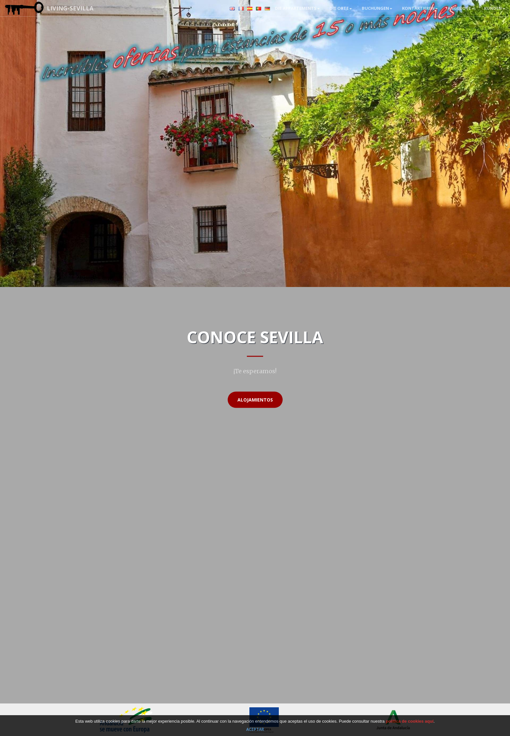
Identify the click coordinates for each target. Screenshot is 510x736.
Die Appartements (297, 8)
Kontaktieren (420, 8)
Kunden (494, 8)
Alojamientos (255, 400)
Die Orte (340, 8)
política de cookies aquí (410, 721)
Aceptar (255, 729)
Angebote (461, 8)
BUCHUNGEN (377, 8)
